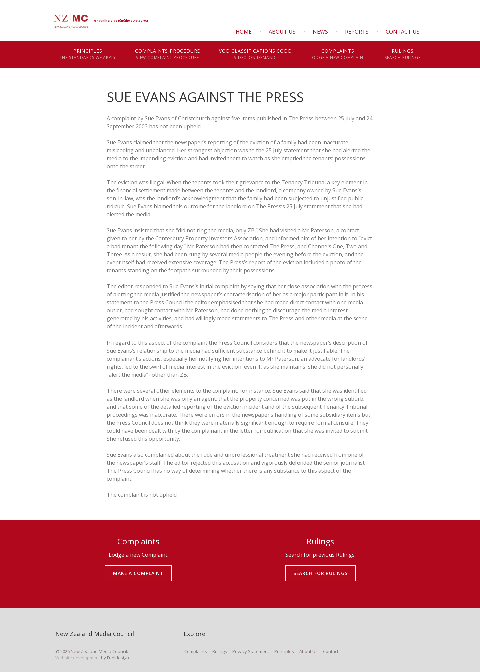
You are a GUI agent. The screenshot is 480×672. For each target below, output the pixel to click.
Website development (78, 658)
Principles (88, 54)
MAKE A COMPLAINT (138, 568)
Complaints (338, 54)
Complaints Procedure (167, 54)
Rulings (402, 54)
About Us (282, 31)
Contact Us (403, 31)
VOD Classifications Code (255, 54)
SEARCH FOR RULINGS (320, 568)
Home (244, 31)
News (320, 31)
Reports (357, 31)
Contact (330, 651)
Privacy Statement (250, 651)
